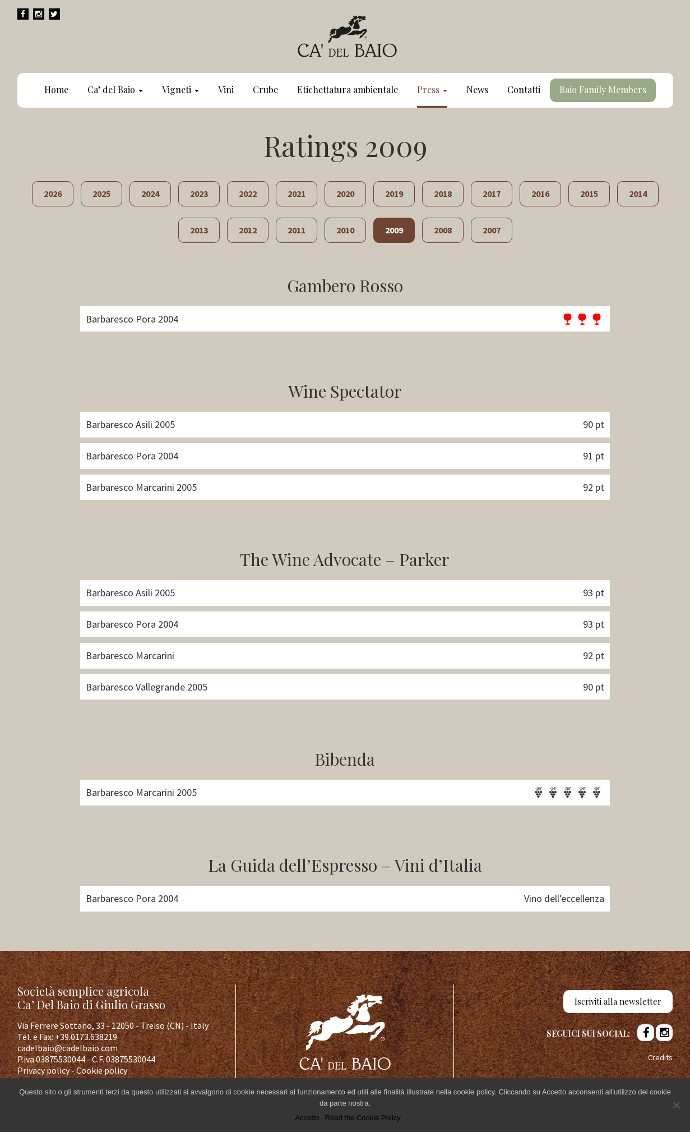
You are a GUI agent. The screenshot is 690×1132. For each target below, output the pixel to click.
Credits (660, 1057)
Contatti (523, 89)
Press (432, 89)
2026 (53, 193)
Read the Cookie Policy (363, 1117)
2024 (150, 193)
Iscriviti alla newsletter (618, 1001)
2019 (394, 193)
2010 (345, 230)
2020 (345, 193)
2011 (296, 230)
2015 (589, 193)
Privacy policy (43, 1070)
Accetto (307, 1117)
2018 (443, 193)
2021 (296, 193)
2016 (540, 193)
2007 (492, 230)
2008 (443, 230)
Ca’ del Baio (115, 89)
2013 (199, 230)
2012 (248, 230)
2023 (199, 193)
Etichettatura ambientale (347, 89)
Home (56, 89)
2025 (101, 193)
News (477, 89)
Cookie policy (101, 1070)
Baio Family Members (602, 89)
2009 (394, 230)
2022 (248, 193)
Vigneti (180, 89)
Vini (226, 89)
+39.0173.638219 (86, 1036)
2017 (492, 193)
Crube (265, 89)
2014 (638, 193)
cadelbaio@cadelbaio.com (67, 1047)
